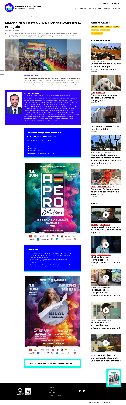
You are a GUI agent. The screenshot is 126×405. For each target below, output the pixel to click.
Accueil (7, 17)
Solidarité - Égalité (16, 79)
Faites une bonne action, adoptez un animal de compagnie (104, 98)
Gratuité (116, 26)
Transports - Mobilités (97, 26)
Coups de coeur (94, 224)
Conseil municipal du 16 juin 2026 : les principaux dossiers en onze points (106, 66)
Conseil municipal (95, 61)
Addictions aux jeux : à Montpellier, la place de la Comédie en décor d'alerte (105, 358)
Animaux (93, 92)
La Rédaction (106, 402)
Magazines (115, 3)
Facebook (2, 72)
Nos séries (92, 8)
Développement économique (104, 186)
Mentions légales (94, 402)
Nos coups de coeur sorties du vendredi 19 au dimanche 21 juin (106, 230)
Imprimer (17, 30)
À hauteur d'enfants (95, 152)
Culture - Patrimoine (97, 33)
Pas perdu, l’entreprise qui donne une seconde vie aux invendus (105, 192)
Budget (102, 61)
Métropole (108, 26)
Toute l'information (81, 8)
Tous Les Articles (16, 17)
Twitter (2, 78)
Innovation (93, 186)
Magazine (52, 390)
